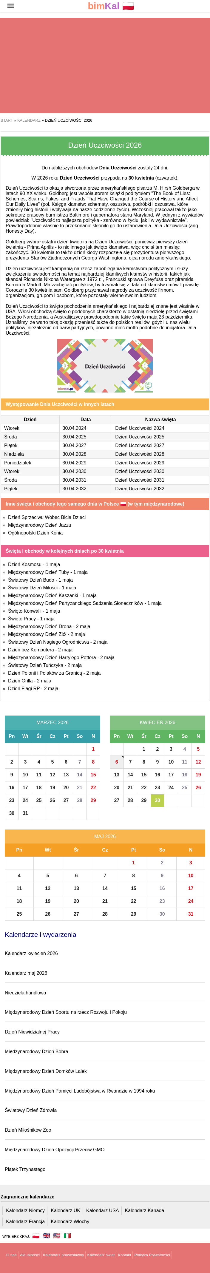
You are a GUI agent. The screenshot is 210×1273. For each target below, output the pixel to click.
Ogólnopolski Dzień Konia (35, 532)
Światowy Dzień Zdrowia (31, 1110)
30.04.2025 (75, 436)
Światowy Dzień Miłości (33, 587)
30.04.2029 (75, 462)
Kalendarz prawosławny (63, 1255)
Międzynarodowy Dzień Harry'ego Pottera (52, 657)
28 (79, 800)
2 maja (83, 626)
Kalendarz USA (102, 1210)
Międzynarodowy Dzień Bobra (36, 1051)
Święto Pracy (22, 618)
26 (52, 800)
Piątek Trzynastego (25, 1169)
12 (52, 774)
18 (39, 787)
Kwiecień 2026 (157, 722)
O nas (11, 1255)
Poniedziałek (17, 462)
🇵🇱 (111, 6)
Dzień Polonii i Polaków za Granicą (45, 673)
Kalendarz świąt (101, 1255)
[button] (11, 6)
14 (79, 774)
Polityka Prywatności (152, 1255)
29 (93, 800)
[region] (105, 65)
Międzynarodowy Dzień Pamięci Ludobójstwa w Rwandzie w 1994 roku (80, 1090)
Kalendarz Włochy (70, 1221)
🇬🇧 (46, 1235)
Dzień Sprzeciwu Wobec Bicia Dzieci (47, 517)
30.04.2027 (75, 445)
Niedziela (14, 454)
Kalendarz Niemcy (25, 1210)
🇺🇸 (57, 1235)
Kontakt (124, 1255)
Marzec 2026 (52, 722)
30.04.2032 (75, 488)
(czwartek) (153, 177)
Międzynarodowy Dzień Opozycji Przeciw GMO (54, 1149)
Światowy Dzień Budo (31, 580)
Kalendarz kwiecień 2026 (31, 953)
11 (39, 774)
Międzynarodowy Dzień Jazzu (39, 525)
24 (25, 800)
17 (25, 787)
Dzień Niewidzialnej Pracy (32, 1031)
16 (11, 787)
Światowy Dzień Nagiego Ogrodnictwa (48, 642)
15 (93, 774)
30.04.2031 (75, 480)
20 (66, 787)
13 (66, 774)
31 (25, 813)
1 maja (53, 564)
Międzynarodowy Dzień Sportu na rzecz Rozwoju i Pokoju (66, 1012)
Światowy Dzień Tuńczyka (35, 665)
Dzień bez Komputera (31, 649)
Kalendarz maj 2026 (26, 973)
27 (66, 800)
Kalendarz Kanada (144, 1210)
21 (79, 787)
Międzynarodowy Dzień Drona (40, 626)
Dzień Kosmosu (24, 564)
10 (25, 774)
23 (11, 800)
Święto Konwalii (24, 611)
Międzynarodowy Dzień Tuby (38, 572)
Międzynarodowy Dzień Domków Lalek (46, 1071)
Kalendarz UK (65, 1210)
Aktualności (30, 1255)
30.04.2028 (75, 454)
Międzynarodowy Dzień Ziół (37, 634)
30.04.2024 (75, 428)
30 (11, 813)
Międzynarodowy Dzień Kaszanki (43, 595)
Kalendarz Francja (25, 1221)
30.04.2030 (75, 471)
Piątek (10, 445)
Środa (10, 436)
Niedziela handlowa (25, 992)
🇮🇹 (67, 1235)
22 (93, 787)
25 (39, 800)
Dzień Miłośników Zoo (28, 1130)
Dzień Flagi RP (24, 688)
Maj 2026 (105, 836)
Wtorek (11, 428)
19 (52, 787)
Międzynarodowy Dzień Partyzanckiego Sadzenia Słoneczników (75, 603)
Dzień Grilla (20, 680)
